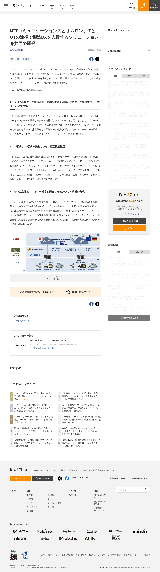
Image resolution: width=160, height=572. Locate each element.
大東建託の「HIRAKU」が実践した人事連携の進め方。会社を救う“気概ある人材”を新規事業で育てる (81, 419)
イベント (62, 5)
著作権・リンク (53, 555)
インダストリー (32, 503)
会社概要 (101, 555)
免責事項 (91, 555)
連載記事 (30, 511)
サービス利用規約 (114, 555)
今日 (115, 76)
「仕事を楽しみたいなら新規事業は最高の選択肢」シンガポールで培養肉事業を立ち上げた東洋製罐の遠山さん (80, 396)
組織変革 (30, 499)
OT (18, 59)
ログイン (129, 228)
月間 (143, 76)
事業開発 (30, 495)
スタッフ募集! (67, 555)
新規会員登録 (129, 221)
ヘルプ (42, 555)
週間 (129, 76)
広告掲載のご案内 (117, 478)
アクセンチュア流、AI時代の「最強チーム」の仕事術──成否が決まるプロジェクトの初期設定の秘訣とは (33, 408)
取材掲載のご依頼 (140, 478)
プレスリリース (23, 321)
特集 (72, 5)
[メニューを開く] (5, 5)
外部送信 (147, 555)
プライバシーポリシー (132, 555)
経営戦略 (51, 495)
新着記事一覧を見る (129, 317)
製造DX (26, 59)
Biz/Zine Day (73, 495)
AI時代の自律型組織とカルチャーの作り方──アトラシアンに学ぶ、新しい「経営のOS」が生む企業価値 (80, 431)
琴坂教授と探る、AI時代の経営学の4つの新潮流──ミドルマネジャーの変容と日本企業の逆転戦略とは (33, 443)
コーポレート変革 (54, 503)
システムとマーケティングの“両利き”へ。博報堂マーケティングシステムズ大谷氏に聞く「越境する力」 (33, 419)
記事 (52, 5)
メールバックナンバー (129, 214)
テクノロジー (53, 507)
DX (49, 499)
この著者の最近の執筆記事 (42, 348)
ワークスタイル (32, 507)
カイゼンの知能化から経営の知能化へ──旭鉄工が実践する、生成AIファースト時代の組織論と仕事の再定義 (81, 408)
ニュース (42, 5)
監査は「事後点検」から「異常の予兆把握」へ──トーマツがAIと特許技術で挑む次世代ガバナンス (33, 431)
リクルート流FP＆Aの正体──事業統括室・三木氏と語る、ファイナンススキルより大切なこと (33, 396)
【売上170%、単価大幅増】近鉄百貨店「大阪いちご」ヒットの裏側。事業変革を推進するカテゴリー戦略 (81, 443)
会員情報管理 (81, 555)
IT (12, 59)
